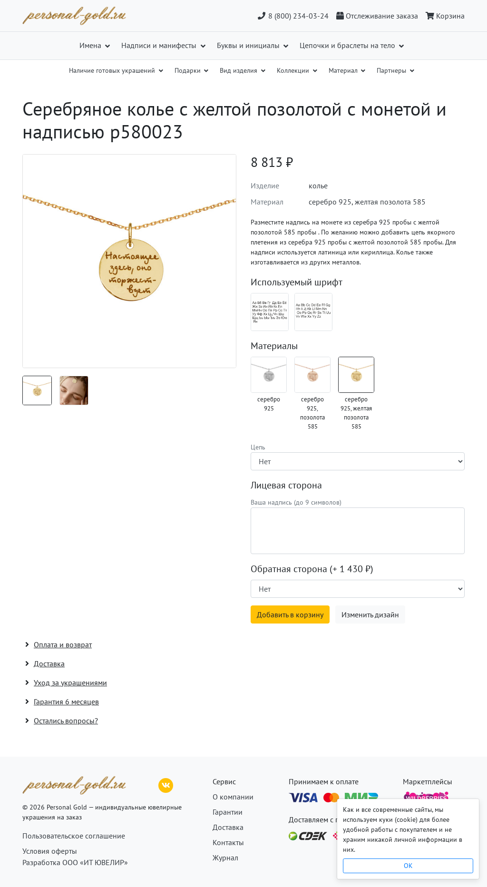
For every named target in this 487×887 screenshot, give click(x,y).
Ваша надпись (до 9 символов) (296, 502)
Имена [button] (91, 45)
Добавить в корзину (290, 614)
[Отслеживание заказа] (377, 15)
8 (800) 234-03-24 (293, 15)
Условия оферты (49, 851)
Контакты (228, 842)
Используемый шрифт (296, 282)
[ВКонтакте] (165, 784)
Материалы (274, 346)
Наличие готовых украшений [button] (113, 70)
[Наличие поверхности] (358, 589)
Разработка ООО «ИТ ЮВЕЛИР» (75, 862)
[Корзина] (443, 15)
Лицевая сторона (286, 485)
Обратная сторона (312, 569)
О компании (233, 796)
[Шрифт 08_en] (313, 312)
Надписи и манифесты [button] (159, 45)
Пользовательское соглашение (73, 835)
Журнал (225, 857)
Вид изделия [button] (239, 70)
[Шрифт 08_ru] (270, 312)
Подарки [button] (189, 70)
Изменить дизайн (370, 614)
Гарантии (228, 812)
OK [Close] (408, 865)
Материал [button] (344, 70)
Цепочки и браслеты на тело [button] (348, 45)
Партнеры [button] (392, 70)
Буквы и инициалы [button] (249, 45)
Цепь (258, 447)
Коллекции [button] (294, 70)
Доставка (228, 827)
